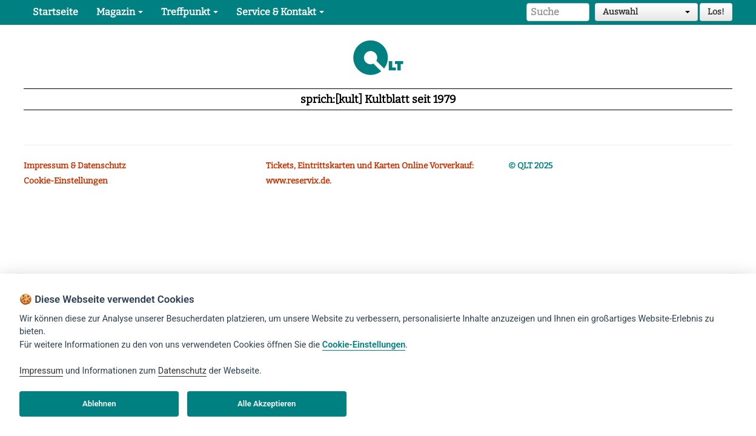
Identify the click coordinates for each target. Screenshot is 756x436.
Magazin (119, 12)
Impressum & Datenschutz (75, 165)
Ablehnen (99, 403)
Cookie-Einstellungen (66, 181)
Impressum (41, 371)
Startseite (55, 12)
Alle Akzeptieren (266, 403)
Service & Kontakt (280, 12)
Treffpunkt (189, 12)
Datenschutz (182, 371)
